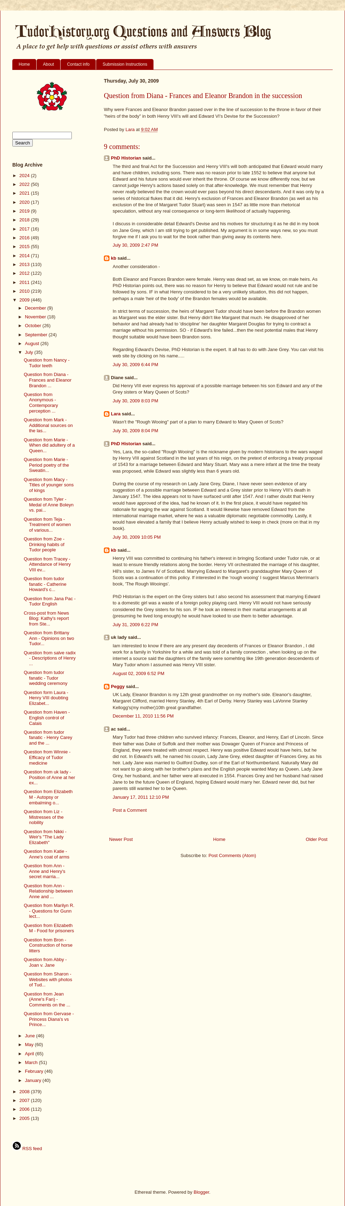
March (32, 1062)
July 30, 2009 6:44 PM (135, 364)
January (34, 1080)
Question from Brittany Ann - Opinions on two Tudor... (49, 638)
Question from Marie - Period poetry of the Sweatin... (46, 465)
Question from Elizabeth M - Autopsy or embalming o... (48, 797)
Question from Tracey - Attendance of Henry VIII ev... (47, 564)
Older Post (316, 839)
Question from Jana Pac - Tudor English (49, 601)
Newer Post (121, 839)
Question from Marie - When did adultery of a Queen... (49, 445)
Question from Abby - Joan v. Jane (45, 962)
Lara (115, 413)
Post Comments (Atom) (232, 855)
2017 (25, 229)
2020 (25, 202)
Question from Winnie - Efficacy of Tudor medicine (47, 757)
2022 (25, 184)
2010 (25, 291)
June (30, 1035)
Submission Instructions (124, 64)
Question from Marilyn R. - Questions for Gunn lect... (49, 911)
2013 (25, 264)
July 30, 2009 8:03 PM (135, 400)
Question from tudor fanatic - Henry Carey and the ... (48, 738)
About (48, 64)
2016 (25, 237)
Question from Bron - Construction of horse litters (48, 945)
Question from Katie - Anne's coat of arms (46, 854)
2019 (25, 211)
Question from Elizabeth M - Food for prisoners (49, 928)
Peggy (118, 686)
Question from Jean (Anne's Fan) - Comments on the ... (47, 999)
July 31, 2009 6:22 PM (135, 624)
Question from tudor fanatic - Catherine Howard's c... (45, 584)
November (36, 316)
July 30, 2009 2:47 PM (135, 245)
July (29, 352)
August (32, 343)
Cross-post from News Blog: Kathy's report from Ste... (46, 618)
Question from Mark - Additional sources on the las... (48, 425)
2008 (25, 1091)
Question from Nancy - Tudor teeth (46, 362)
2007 (25, 1100)
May (30, 1044)
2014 (25, 255)
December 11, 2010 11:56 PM (143, 716)
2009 (25, 300)
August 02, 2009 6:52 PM (138, 673)
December (36, 308)
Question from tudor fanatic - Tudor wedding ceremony (45, 678)
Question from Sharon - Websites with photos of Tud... (48, 979)
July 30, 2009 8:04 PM (135, 430)
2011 (25, 282)
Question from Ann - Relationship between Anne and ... (48, 891)
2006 (25, 1109)
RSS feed (27, 1148)
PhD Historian (126, 158)
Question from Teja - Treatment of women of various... (47, 525)
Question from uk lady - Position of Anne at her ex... (49, 777)
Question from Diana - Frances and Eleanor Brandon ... (47, 380)
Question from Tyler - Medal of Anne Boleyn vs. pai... (48, 505)
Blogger (201, 1192)
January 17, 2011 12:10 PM (141, 797)
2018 (25, 219)
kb (113, 258)
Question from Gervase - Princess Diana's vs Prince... (49, 1019)
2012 (25, 273)
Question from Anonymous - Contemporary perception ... (41, 403)
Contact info (78, 64)
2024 (25, 175)
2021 (25, 193)
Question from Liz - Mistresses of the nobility (43, 817)
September (37, 334)
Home (24, 64)
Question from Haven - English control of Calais (47, 717)
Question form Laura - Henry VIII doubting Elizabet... (46, 698)
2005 (25, 1118)
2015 (25, 246)
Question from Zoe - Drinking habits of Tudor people (44, 544)
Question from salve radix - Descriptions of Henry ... (49, 658)
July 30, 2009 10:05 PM (137, 537)
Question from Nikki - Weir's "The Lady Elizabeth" (45, 837)
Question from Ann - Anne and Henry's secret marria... (44, 871)
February (35, 1071)
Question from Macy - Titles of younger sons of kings (49, 485)
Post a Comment (130, 810)
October (34, 325)
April (30, 1053)
